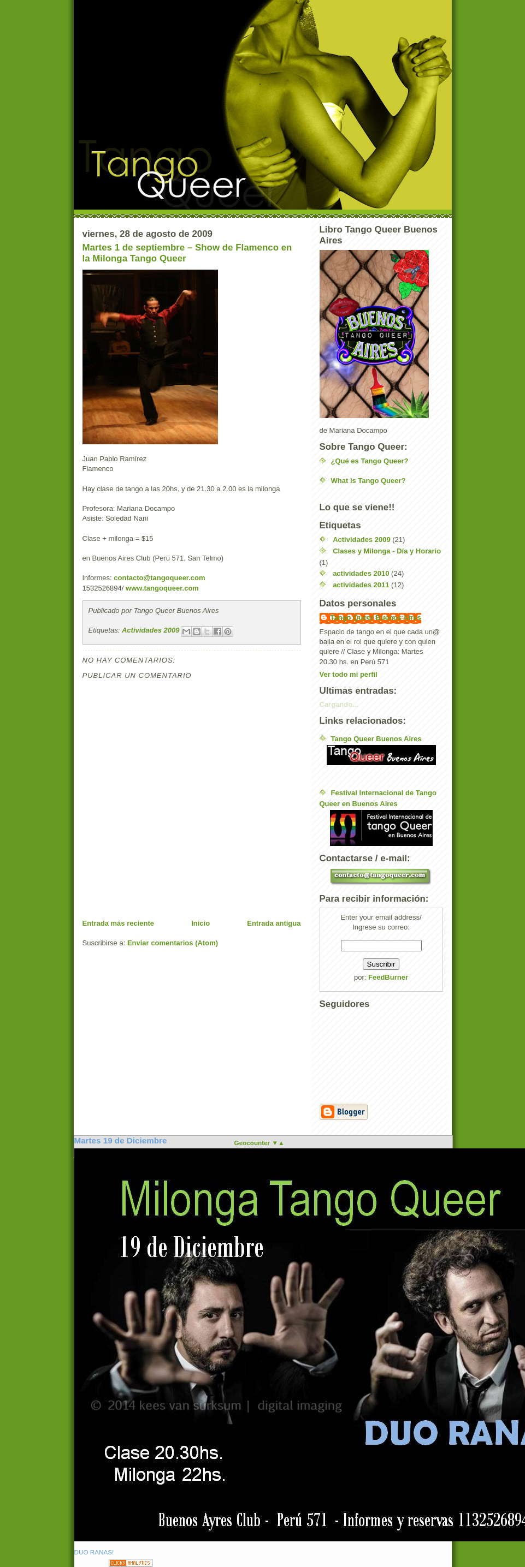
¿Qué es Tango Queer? (370, 461)
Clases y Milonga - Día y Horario (387, 551)
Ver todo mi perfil (348, 674)
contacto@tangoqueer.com (159, 578)
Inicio (200, 923)
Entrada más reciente (118, 923)
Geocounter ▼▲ (259, 1142)
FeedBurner (388, 977)
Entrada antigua (273, 923)
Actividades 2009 (151, 630)
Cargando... (339, 704)
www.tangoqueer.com (162, 588)
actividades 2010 (361, 573)
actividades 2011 (361, 585)
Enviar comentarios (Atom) (172, 943)
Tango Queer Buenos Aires (376, 617)
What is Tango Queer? (368, 480)
